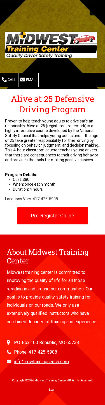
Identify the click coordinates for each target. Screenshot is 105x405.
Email (28, 79)
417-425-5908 (43, 352)
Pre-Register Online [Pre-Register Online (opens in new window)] (52, 216)
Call (9, 79)
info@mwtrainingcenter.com (41, 361)
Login (52, 389)
